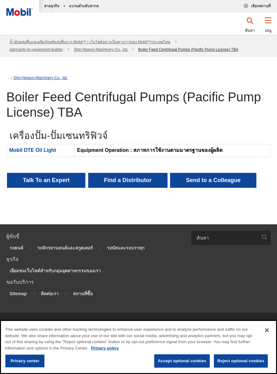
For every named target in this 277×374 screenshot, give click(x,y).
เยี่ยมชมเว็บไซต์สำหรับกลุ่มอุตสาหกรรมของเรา (55, 270)
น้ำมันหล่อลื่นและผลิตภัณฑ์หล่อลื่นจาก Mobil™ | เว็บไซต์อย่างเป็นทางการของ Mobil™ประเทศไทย (90, 42)
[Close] (267, 330)
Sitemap (18, 293)
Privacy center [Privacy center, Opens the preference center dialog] (24, 360)
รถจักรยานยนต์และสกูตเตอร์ (65, 247)
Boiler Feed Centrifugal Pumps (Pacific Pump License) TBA (188, 49)
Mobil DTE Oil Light (32, 150)
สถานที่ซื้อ (83, 293)
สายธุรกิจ (51, 6)
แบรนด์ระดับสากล (84, 6)
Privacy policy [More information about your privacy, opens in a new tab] (105, 348)
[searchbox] (224, 238)
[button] (268, 27)
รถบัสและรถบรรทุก (125, 247)
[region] (138, 347)
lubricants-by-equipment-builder (36, 49)
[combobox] (231, 238)
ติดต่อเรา (50, 293)
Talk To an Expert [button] (46, 180)
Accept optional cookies (182, 360)
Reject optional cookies (240, 360)
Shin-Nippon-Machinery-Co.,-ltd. (101, 49)
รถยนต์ (16, 247)
